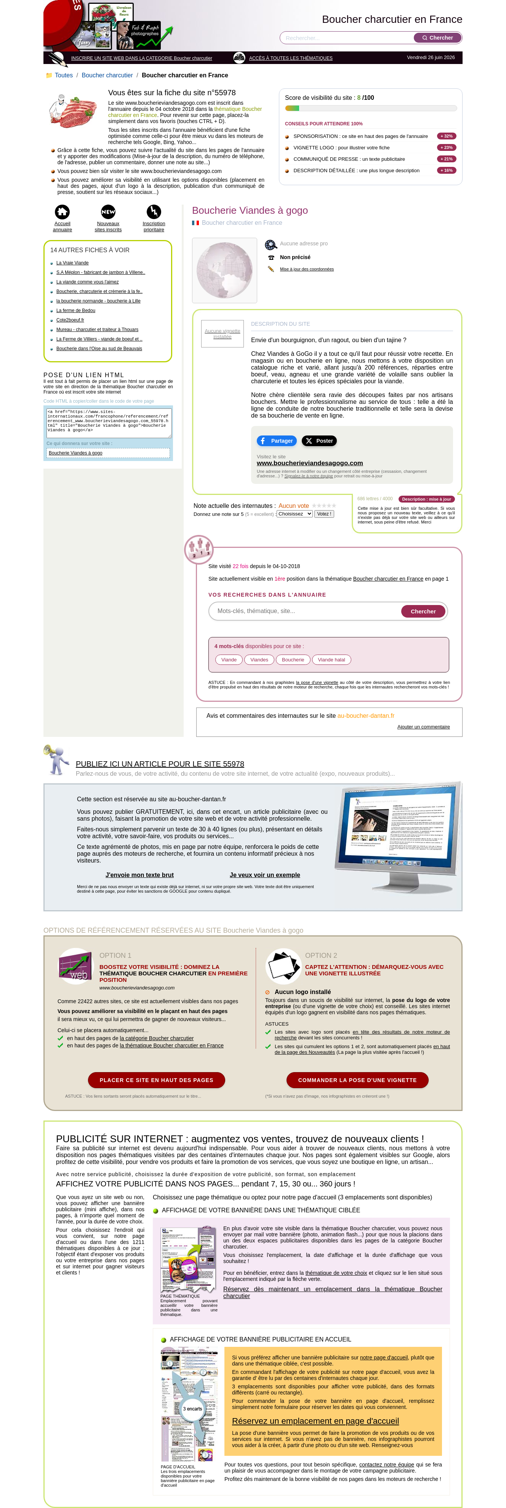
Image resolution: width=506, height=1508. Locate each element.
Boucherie (293, 660)
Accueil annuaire (62, 226)
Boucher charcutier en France (392, 19)
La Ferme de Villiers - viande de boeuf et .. (99, 339)
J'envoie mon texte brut (140, 875)
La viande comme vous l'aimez (87, 282)
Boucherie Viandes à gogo (75, 460)
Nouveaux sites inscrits (108, 226)
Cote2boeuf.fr (70, 320)
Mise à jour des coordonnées (307, 269)
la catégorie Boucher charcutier (157, 1038)
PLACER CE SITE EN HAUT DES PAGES (157, 1080)
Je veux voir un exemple (265, 875)
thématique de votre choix (336, 1273)
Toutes (60, 75)
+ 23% (447, 147)
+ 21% (447, 159)
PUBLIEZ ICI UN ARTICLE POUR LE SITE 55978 (160, 764)
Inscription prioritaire (154, 226)
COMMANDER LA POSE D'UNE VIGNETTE (357, 1080)
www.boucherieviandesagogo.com (310, 463)
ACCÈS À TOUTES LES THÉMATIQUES (291, 58)
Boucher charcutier (107, 75)
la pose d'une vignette (317, 682)
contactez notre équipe (386, 1465)
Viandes (259, 660)
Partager (282, 441)
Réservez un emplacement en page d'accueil (315, 1421)
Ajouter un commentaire (423, 727)
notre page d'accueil (384, 1357)
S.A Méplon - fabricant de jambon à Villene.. (100, 272)
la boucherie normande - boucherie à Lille (98, 301)
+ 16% (447, 170)
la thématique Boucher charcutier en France (172, 1045)
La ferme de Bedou (75, 310)
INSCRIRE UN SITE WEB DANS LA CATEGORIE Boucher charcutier (141, 58)
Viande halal (331, 660)
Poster (324, 441)
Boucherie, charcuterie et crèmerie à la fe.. (99, 291)
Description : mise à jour (426, 499)
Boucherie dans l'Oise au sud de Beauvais (99, 348)
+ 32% (447, 136)
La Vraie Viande (72, 263)
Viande (229, 660)
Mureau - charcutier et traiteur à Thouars (97, 329)
